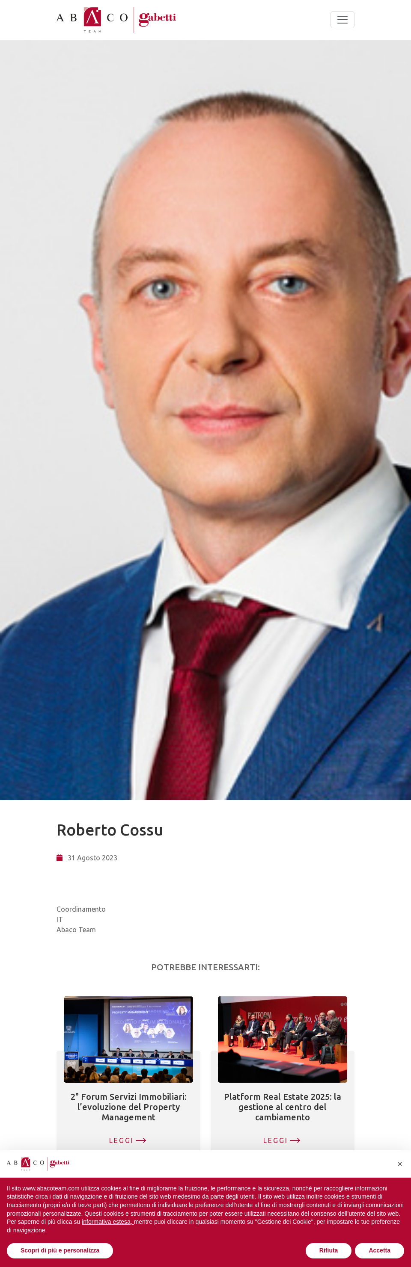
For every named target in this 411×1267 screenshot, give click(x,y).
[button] (400, 1164)
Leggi (121, 1140)
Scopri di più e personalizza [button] (60, 1250)
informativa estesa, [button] (108, 1221)
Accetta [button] (379, 1250)
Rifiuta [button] (328, 1250)
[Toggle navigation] (342, 19)
